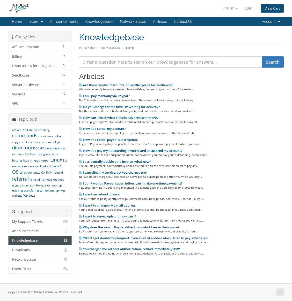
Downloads (40, 250)
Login (248, 8)
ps (21, 172)
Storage (41, 185)
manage (17, 166)
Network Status (133, 21)
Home (17, 21)
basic (37, 130)
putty (36, 172)
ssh (32, 185)
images (35, 160)
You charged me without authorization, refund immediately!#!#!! (129, 249)
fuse (39, 154)
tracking (17, 190)
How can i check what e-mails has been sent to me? (118, 118)
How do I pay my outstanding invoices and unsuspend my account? (130, 150)
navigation (42, 166)
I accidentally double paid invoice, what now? (115, 161)
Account (271, 21)
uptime (50, 190)
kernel (45, 160)
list (65, 160)
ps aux (28, 172)
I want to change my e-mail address (107, 205)
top (60, 185)
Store (36, 21)
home (54, 154)
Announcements (64, 21)
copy (15, 142)
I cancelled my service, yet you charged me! (113, 172)
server (24, 185)
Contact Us (183, 21)
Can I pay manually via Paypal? (104, 96)
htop (26, 160)
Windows (29, 195)
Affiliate (27, 130)
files (33, 154)
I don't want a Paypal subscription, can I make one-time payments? (130, 183)
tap (54, 185)
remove (47, 180)
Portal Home (87, 47)
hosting (17, 160)
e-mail (62, 148)
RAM (49, 172)
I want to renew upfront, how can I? (107, 216)
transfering (31, 190)
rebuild (58, 172)
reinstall (35, 180)
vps (63, 190)
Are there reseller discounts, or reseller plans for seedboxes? (126, 85)
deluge (56, 142)
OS (15, 172)
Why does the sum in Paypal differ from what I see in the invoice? (129, 227)
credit (23, 142)
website (17, 195)
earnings (18, 154)
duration (51, 148)
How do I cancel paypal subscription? (108, 140)
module (29, 166)
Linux (56, 159)
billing (46, 130)
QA (43, 172)
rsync (15, 185)
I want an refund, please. (99, 194)
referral (20, 179)
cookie (56, 136)
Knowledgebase (99, 21)
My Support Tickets (40, 221)
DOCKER (38, 148)
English (230, 8)
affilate (17, 130)
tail (49, 185)
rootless (58, 180)
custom (46, 142)
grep (46, 154)
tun (42, 190)
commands (24, 135)
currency (34, 142)
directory (22, 147)
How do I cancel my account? (102, 128)
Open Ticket (40, 269)
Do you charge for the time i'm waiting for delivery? (119, 107)
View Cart (272, 8)
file (27, 154)
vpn (58, 190)
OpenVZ (55, 166)
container (44, 136)
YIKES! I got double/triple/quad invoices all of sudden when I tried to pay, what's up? (143, 238)
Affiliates (160, 21)
